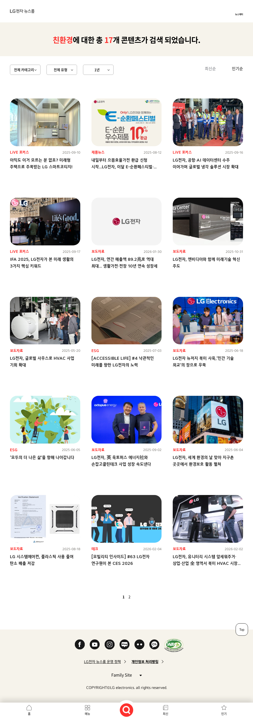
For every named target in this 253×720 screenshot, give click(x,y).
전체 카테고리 (24, 69)
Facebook (80, 644)
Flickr (139, 644)
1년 (97, 69)
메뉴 (87, 714)
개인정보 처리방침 (144, 661)
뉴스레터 (239, 14)
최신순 (210, 68)
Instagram (110, 644)
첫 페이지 (109, 596)
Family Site (126, 675)
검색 (126, 710)
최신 (165, 714)
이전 (115, 596)
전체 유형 (60, 69)
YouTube (95, 644)
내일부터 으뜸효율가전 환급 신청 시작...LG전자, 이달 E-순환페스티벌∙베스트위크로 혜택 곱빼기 (122, 166)
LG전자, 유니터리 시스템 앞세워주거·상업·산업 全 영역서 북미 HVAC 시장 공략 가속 (205, 563)
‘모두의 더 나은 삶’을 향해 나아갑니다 (42, 457)
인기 (224, 714)
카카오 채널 (154, 644)
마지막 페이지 (143, 596)
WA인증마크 (173, 645)
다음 (137, 596)
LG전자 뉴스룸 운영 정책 (102, 661)
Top (241, 629)
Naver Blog (124, 644)
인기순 (237, 68)
